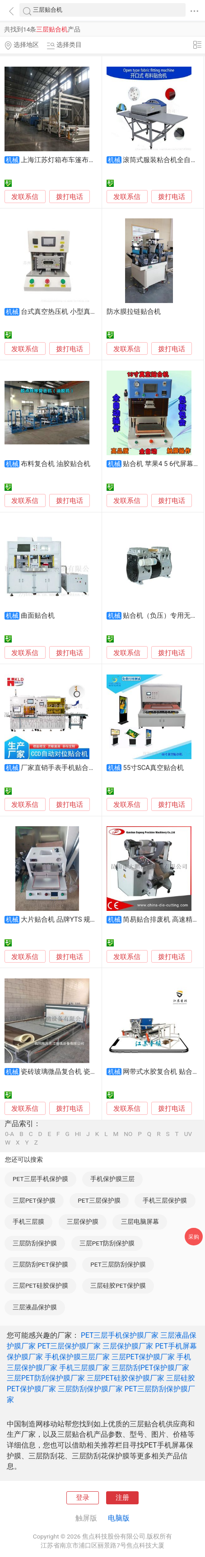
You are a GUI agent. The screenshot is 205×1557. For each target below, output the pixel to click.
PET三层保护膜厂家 (69, 1346)
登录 (82, 1498)
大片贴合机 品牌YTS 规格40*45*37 (73, 919)
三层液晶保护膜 (35, 1307)
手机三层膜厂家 (84, 1367)
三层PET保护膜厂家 (143, 1357)
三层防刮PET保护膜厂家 (151, 1367)
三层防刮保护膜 (35, 1243)
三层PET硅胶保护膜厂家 (126, 1378)
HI (78, 1134)
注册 (122, 1498)
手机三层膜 (28, 1221)
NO (128, 1134)
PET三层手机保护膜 (40, 1178)
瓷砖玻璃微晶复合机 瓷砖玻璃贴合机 (76, 1072)
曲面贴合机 (38, 615)
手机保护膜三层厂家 (77, 1357)
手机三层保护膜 (165, 1200)
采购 (193, 1236)
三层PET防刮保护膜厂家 (46, 1378)
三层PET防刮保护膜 (107, 1243)
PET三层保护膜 (99, 1200)
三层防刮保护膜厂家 (90, 1389)
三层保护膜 (82, 1221)
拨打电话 (69, 196)
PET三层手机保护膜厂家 (120, 1335)
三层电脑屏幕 (140, 1221)
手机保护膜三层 (112, 1178)
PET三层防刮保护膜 (117, 1264)
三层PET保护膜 (34, 1200)
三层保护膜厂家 (127, 1346)
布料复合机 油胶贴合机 (55, 464)
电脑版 (119, 1518)
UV (188, 1134)
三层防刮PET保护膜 (40, 1264)
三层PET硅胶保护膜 (40, 1285)
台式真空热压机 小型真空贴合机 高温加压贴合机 (93, 312)
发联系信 (24, 197)
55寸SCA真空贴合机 (153, 768)
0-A (9, 1134)
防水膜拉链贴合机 (134, 312)
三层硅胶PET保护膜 (117, 1285)
